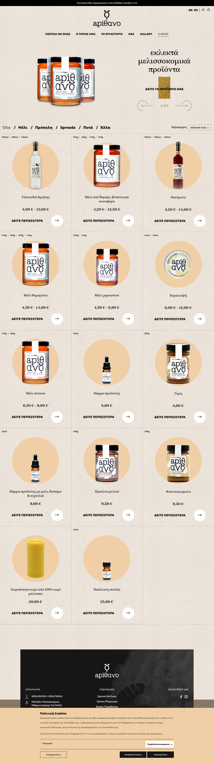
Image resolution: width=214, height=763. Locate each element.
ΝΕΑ (131, 34)
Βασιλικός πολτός (107, 589)
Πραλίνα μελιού (107, 491)
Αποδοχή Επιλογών (133, 754)
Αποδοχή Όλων (160, 754)
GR (190, 10)
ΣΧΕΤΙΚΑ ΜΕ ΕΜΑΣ (57, 34)
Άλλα (105, 127)
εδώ (135, 3)
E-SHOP (163, 34)
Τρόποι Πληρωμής (107, 701)
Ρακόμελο (178, 197)
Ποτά (88, 127)
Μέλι (22, 127)
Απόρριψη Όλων (53, 754)
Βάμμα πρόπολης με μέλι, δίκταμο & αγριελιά (36, 494)
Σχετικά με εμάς (106, 696)
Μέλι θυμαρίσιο (36, 295)
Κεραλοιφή (178, 295)
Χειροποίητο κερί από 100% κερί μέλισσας (36, 592)
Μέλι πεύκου (35, 393)
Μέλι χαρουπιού (107, 295)
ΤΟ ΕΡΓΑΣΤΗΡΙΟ (112, 34)
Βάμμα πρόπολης (107, 393)
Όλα (7, 127)
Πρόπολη (43, 127)
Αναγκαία (46, 743)
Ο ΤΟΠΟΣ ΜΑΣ (85, 34)
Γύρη (178, 393)
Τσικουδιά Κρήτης (36, 197)
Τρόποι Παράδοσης (107, 706)
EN (196, 10)
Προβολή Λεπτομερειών (160, 744)
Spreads (68, 127)
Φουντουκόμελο (178, 492)
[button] (145, 105)
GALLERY (146, 34)
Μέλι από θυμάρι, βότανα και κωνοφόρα (107, 199)
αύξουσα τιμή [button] (198, 127)
